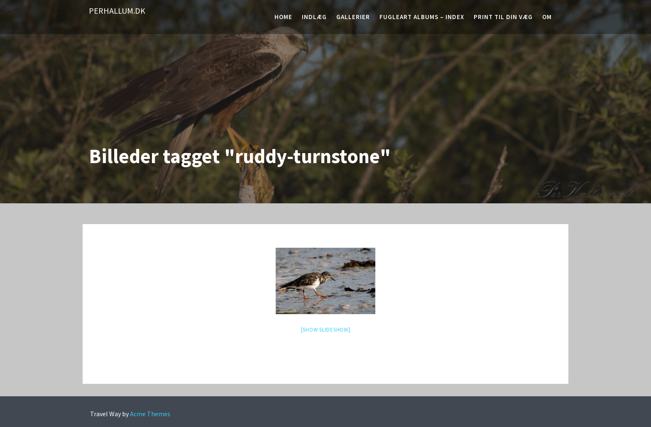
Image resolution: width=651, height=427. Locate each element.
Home (283, 17)
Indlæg (314, 17)
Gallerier (353, 17)
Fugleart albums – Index (421, 17)
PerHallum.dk (117, 10)
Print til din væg (503, 17)
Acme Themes (150, 414)
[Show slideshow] (325, 329)
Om (547, 17)
